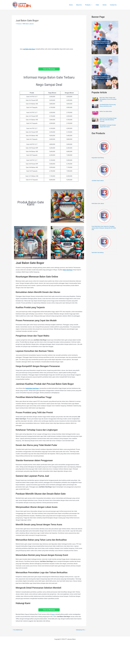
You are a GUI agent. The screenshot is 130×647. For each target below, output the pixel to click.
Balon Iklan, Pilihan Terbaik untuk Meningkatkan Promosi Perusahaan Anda (108, 99)
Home (76, 5)
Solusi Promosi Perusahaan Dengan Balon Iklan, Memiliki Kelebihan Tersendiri (108, 120)
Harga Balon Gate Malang (98, 157)
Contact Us (113, 5)
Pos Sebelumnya (17, 629)
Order (99, 5)
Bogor (53, 614)
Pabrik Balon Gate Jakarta (98, 203)
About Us (83, 5)
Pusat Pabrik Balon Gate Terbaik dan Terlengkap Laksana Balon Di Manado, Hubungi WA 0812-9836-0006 (104, 228)
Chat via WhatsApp (49, 69)
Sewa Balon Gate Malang (97, 252)
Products (91, 4)
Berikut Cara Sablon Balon (106, 111)
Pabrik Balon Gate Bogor (32, 388)
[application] (94, 4)
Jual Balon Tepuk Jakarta (98, 180)
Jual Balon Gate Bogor (29, 49)
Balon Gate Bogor (68, 270)
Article (106, 5)
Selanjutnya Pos (80, 629)
